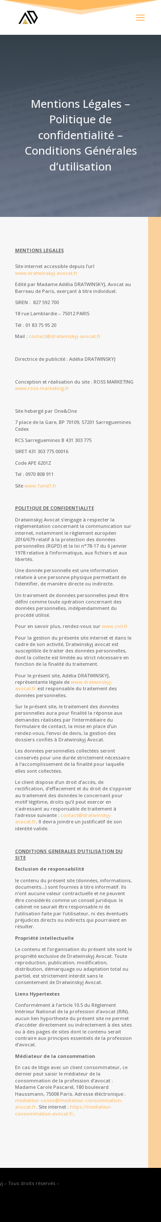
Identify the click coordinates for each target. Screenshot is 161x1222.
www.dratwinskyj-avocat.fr (46, 273)
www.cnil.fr (115, 626)
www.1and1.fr (40, 485)
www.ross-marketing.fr (42, 388)
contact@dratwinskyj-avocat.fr (65, 336)
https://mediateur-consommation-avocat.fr (63, 1109)
